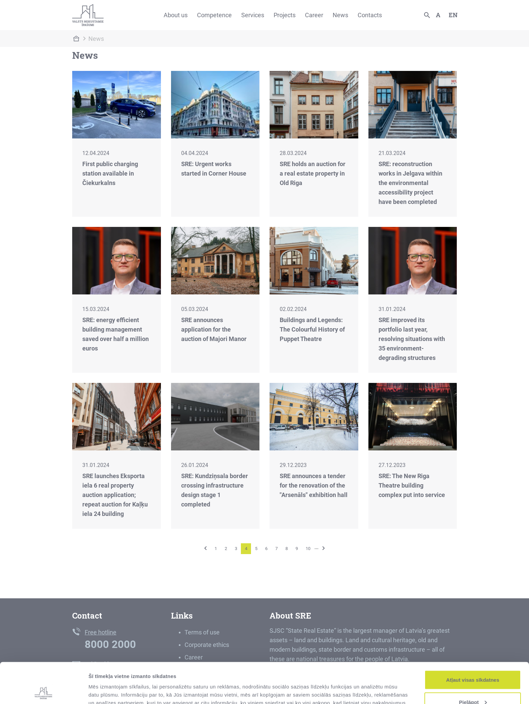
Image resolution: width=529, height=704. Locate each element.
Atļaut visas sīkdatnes (472, 642)
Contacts (370, 15)
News (340, 15)
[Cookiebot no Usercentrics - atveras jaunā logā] (43, 691)
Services (252, 15)
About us (176, 15)
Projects (285, 15)
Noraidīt (472, 686)
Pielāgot (473, 664)
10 (308, 548)
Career (314, 15)
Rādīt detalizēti (106, 683)
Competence (214, 15)
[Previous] (205, 548)
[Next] (323, 548)
